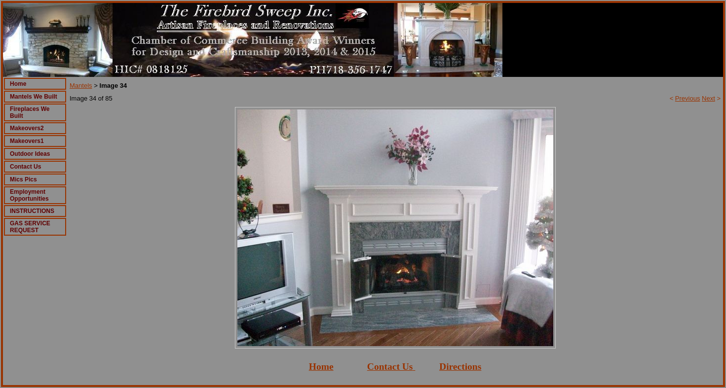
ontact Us (393, 366)
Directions (460, 366)
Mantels (81, 85)
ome (325, 366)
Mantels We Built (33, 96)
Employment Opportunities (29, 195)
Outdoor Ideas (30, 153)
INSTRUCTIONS (32, 211)
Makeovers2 (27, 128)
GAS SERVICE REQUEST (30, 227)
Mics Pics (23, 179)
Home (18, 83)
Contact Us (25, 166)
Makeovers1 (27, 141)
